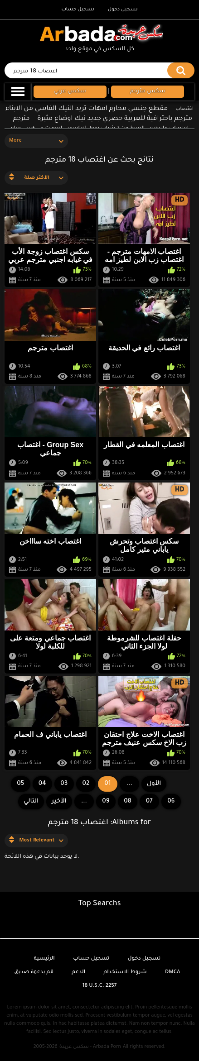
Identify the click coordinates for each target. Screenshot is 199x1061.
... (84, 801)
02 (85, 783)
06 (171, 801)
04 (42, 783)
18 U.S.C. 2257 (100, 986)
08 (127, 801)
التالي (31, 801)
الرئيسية (44, 959)
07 (149, 801)
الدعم (78, 972)
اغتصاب (184, 109)
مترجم (21, 118)
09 (105, 801)
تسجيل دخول (123, 9)
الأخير (59, 801)
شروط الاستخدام (125, 972)
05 (20, 783)
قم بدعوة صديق (33, 972)
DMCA (172, 972)
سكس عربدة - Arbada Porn (90, 1047)
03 (64, 783)
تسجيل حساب (77, 9)
